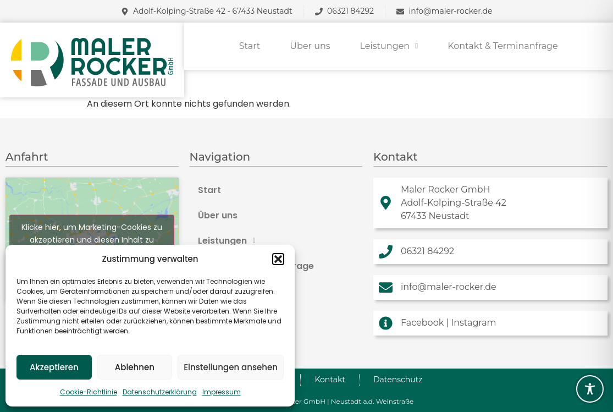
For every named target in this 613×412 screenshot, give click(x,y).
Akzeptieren (54, 367)
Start (250, 46)
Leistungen (389, 46)
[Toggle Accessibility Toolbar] (590, 389)
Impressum (221, 392)
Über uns (310, 46)
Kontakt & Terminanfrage (502, 46)
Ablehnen (134, 367)
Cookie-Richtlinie (88, 392)
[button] (278, 259)
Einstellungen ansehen (231, 367)
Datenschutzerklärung (160, 392)
